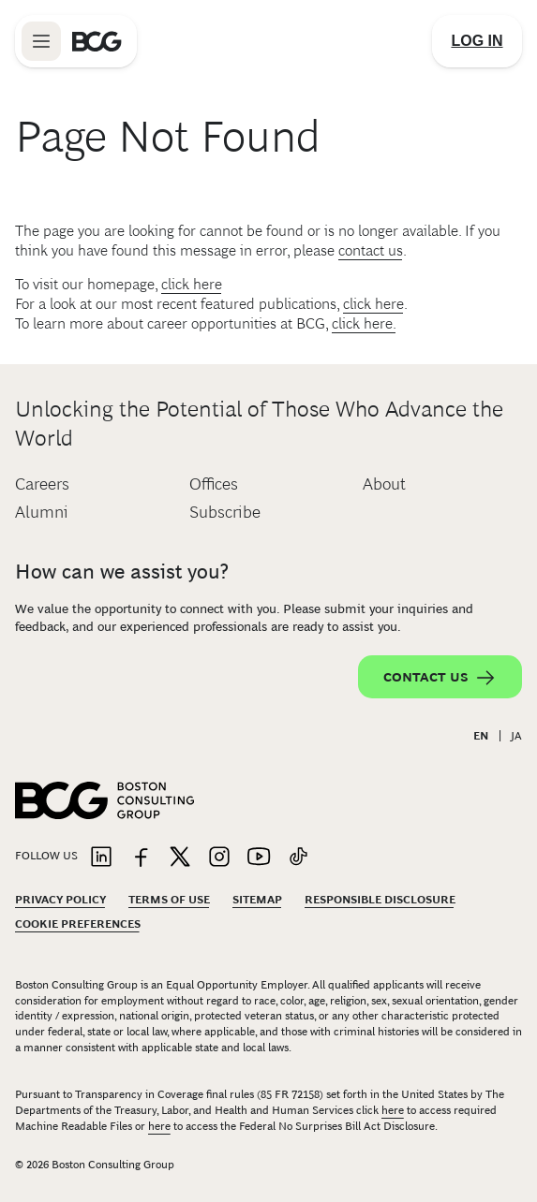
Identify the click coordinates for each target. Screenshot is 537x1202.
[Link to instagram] (219, 858)
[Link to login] (477, 41)
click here (191, 284)
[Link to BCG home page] (97, 41)
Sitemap (257, 899)
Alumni (41, 512)
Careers (42, 484)
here (392, 1110)
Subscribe (225, 512)
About (384, 484)
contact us (370, 250)
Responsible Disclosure (380, 899)
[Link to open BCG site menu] (41, 41)
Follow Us (46, 855)
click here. (364, 323)
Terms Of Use (169, 899)
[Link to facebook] (140, 858)
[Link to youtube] (258, 858)
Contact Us (440, 678)
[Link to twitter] (180, 858)
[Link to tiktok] (298, 858)
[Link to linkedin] (101, 858)
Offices (213, 484)
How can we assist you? (122, 571)
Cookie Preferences (78, 924)
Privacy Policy (60, 899)
